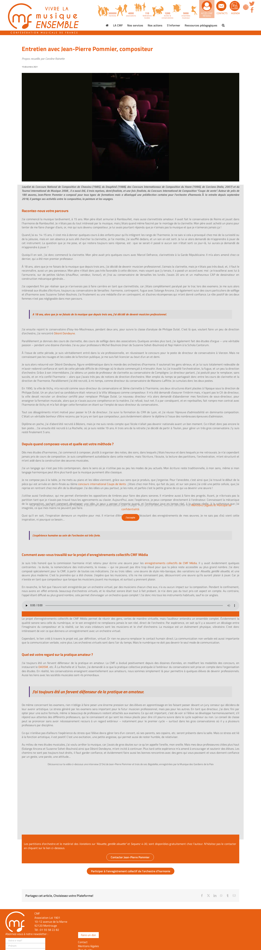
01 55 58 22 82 (49, 930)
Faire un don (88, 935)
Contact (83, 942)
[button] (223, 25)
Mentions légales (88, 946)
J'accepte (130, 517)
